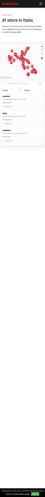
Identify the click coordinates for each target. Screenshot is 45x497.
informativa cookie (22, 494)
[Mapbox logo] (6, 77)
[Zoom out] (42, 50)
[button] (40, 4)
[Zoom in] (42, 46)
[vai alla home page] (10, 3)
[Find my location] (42, 58)
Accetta (35, 494)
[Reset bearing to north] (42, 53)
